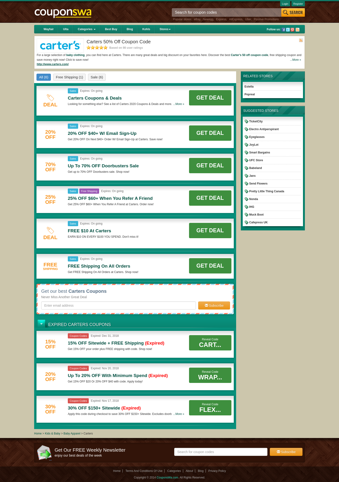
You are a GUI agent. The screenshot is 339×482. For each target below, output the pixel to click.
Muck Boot (256, 214)
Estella (249, 86)
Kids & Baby (53, 433)
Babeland (255, 168)
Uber (248, 19)
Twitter (288, 30)
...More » (295, 59)
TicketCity (256, 121)
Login (285, 3)
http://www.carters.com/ (53, 64)
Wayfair (49, 29)
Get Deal (210, 98)
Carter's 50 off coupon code (249, 55)
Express (221, 19)
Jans (252, 175)
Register (298, 3)
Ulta (66, 29)
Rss (297, 30)
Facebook (283, 30)
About (189, 471)
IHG (251, 207)
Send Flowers (258, 183)
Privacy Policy (217, 471)
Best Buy (111, 29)
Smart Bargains (259, 152)
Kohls (146, 29)
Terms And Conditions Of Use (143, 471)
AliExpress (235, 19)
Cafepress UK (258, 222)
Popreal (250, 94)
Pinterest (292, 30)
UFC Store (256, 160)
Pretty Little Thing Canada (266, 191)
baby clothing (75, 55)
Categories (87, 29)
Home (38, 433)
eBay (197, 19)
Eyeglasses (257, 137)
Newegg (208, 19)
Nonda (253, 199)
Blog (130, 29)
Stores (165, 29)
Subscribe (214, 305)
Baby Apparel (72, 433)
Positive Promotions (266, 19)
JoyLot (253, 144)
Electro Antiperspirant (264, 129)
